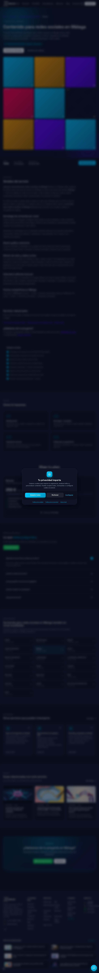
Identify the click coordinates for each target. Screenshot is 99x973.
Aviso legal (63, 502)
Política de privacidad (51, 502)
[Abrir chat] (94, 968)
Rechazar (55, 495)
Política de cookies (37, 502)
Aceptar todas (35, 495)
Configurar (69, 495)
